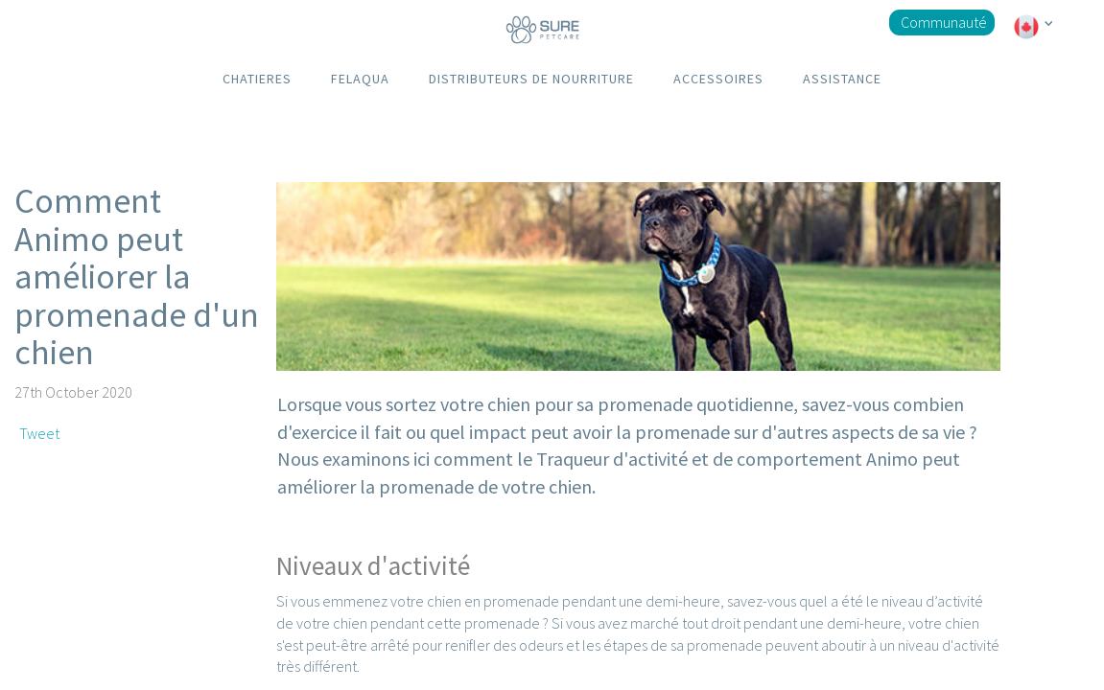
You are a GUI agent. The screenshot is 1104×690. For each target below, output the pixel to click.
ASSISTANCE (842, 78)
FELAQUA (360, 78)
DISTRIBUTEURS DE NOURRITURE (531, 78)
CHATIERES (257, 78)
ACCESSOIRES (718, 78)
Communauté (944, 22)
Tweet (39, 433)
